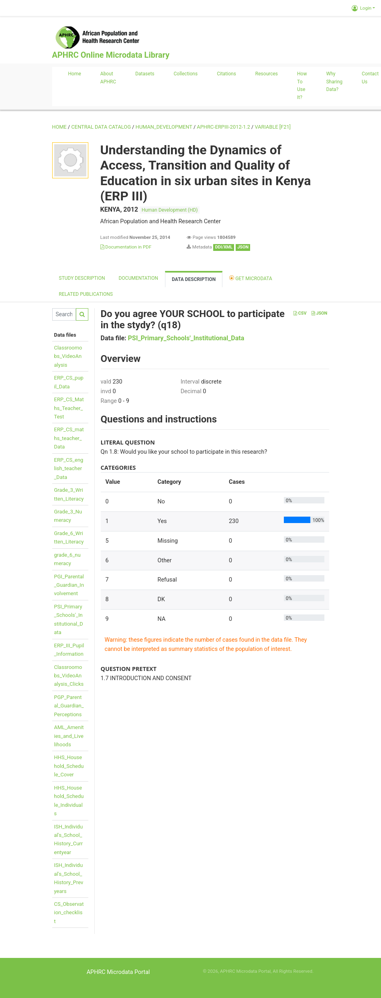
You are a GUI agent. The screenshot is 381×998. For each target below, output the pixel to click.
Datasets (145, 74)
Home (74, 74)
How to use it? (302, 85)
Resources (266, 74)
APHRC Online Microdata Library (110, 55)
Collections (186, 74)
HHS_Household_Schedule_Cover (69, 766)
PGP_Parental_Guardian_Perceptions (69, 705)
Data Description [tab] (194, 279)
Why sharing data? (334, 82)
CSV (299, 313)
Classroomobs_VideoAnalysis (68, 356)
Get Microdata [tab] (250, 278)
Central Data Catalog (101, 127)
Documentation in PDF (126, 247)
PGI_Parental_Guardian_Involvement (69, 585)
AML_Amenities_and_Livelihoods (69, 735)
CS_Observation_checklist (69, 912)
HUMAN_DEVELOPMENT (164, 127)
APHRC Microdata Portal (118, 972)
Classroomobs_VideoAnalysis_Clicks (69, 675)
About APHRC (108, 78)
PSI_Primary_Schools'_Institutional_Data (186, 338)
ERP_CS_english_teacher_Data (69, 468)
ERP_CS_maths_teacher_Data (69, 438)
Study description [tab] (82, 278)
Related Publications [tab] (86, 294)
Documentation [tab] (138, 278)
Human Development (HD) (170, 210)
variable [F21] (273, 127)
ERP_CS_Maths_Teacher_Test (69, 408)
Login (361, 8)
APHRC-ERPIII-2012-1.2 (223, 127)
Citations (226, 74)
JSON (319, 313)
